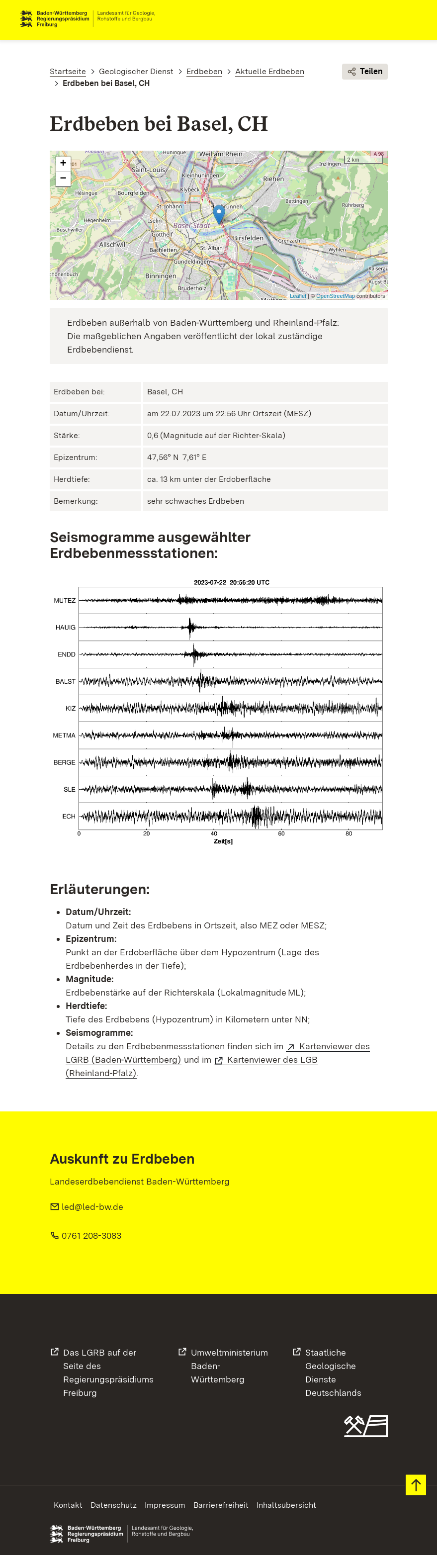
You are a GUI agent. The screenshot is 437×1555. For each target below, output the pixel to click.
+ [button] (63, 164)
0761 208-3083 (91, 1235)
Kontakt (68, 1505)
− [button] (63, 179)
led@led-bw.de (92, 1206)
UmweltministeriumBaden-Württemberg (229, 1365)
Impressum (165, 1505)
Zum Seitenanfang (416, 1485)
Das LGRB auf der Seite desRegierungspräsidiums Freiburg (108, 1372)
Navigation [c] (409, 19)
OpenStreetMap (335, 296)
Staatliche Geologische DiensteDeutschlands (333, 1372)
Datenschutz (113, 1505)
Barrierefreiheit (221, 1505)
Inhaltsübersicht (286, 1505)
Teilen (365, 72)
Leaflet (298, 296)
